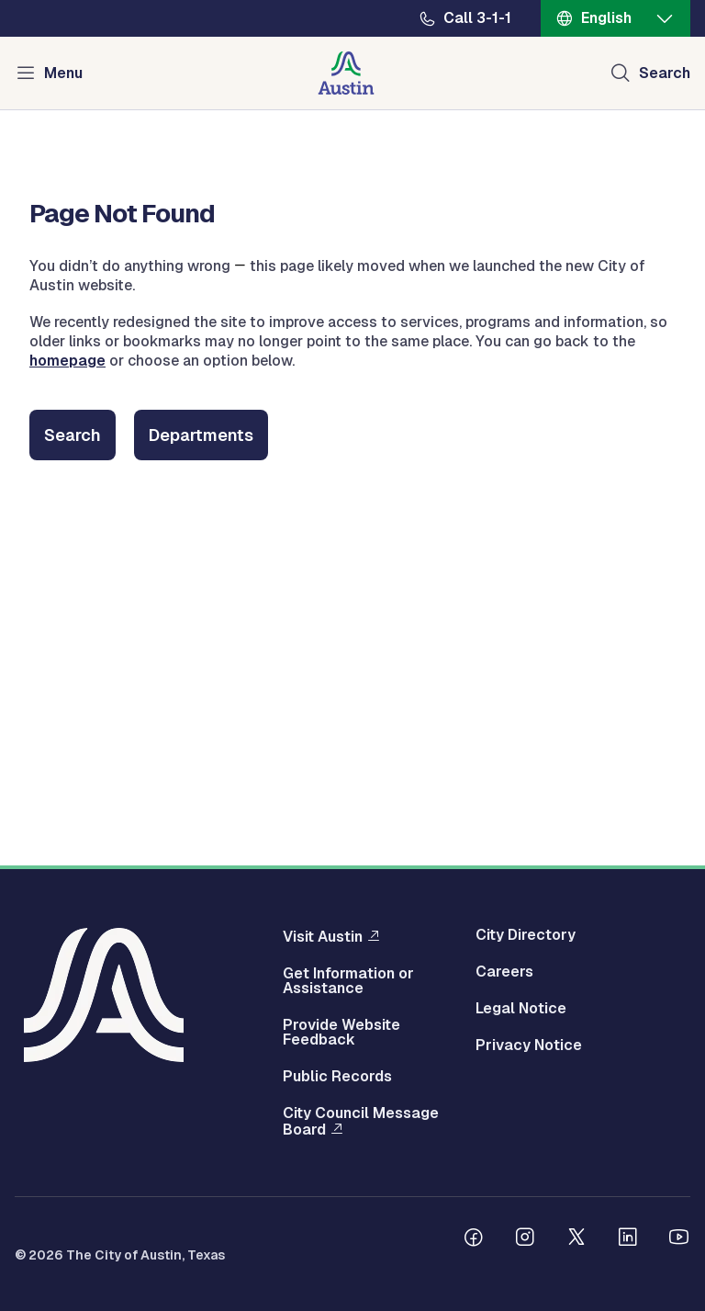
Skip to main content (73, 0)
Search (72, 435)
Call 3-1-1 (477, 18)
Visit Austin (323, 936)
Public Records (337, 1076)
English (606, 18)
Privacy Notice (529, 1045)
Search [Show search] (664, 73)
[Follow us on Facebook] (474, 1239)
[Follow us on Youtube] (679, 1239)
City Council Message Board (361, 1121)
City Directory (526, 935)
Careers (504, 972)
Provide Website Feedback (341, 1032)
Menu (63, 73)
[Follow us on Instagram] (525, 1239)
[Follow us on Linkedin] (628, 1239)
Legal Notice (521, 1008)
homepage (67, 360)
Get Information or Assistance (348, 981)
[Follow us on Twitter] (576, 1239)
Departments (201, 435)
